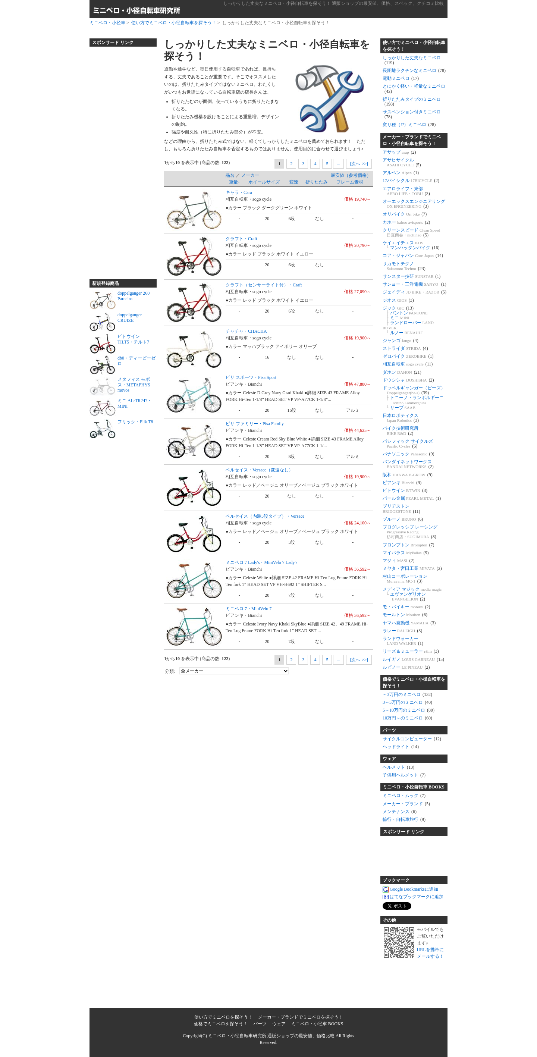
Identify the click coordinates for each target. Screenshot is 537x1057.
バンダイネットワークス (408, 464)
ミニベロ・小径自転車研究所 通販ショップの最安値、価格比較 (271, 1035)
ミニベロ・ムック (404, 795)
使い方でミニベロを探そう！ (223, 1017)
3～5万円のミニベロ (407, 702)
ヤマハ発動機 (409, 622)
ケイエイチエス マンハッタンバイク (411, 245)
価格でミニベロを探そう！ (221, 1023)
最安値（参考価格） (351, 175)
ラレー (402, 630)
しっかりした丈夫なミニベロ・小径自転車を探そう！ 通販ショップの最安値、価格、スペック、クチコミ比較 (333, 3)
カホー (406, 222)
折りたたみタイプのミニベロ (412, 102)
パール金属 (412, 498)
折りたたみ (316, 182)
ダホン (402, 372)
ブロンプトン (408, 545)
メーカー (250, 175)
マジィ (399, 560)
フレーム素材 (349, 182)
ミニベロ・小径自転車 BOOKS (414, 787)
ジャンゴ (400, 340)
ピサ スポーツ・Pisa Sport (251, 377)
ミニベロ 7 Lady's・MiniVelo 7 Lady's (261, 562)
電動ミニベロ (401, 78)
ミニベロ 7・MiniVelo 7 (248, 608)
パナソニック (408, 454)
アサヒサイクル (402, 162)
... (338, 163)
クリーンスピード (411, 233)
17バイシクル (411, 180)
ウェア (389, 758)
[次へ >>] (359, 163)
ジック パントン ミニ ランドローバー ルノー (408, 320)
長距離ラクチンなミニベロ (414, 70)
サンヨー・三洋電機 (414, 284)
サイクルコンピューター (412, 738)
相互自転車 (408, 364)
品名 (230, 175)
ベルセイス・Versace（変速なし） (259, 470)
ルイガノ (413, 659)
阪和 (408, 474)
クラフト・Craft (241, 238)
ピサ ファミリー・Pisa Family (255, 423)
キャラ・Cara (239, 192)
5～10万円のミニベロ (408, 710)
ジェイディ (414, 292)
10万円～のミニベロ (407, 718)
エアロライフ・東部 (406, 191)
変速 (293, 182)
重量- (234, 182)
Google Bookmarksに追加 (410, 890)
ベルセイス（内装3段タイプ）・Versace (265, 516)
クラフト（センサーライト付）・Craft (264, 285)
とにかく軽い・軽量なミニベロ (414, 89)
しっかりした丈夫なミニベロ (412, 60)
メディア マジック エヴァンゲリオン (412, 594)
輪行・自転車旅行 (404, 819)
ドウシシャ (408, 380)
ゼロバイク (408, 356)
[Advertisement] (119, 160)
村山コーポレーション (405, 579)
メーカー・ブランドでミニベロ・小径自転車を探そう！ (412, 140)
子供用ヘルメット (404, 775)
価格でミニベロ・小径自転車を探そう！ (414, 683)
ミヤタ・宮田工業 (412, 568)
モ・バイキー (406, 606)
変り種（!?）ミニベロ (409, 124)
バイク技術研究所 (400, 431)
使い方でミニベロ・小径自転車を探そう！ (173, 22)
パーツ (389, 730)
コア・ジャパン (413, 255)
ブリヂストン (401, 509)
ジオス (398, 300)
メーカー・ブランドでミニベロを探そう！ (300, 1017)
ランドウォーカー (403, 641)
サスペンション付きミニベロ (412, 114)
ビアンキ (402, 482)
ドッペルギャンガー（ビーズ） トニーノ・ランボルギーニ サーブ (414, 397)
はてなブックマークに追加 (413, 897)
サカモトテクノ (404, 266)
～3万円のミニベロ (407, 694)
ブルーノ (403, 519)
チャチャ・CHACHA (246, 331)
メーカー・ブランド (406, 803)
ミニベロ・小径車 (107, 22)
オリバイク (405, 214)
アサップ (399, 152)
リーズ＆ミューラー (411, 651)
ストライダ (405, 348)
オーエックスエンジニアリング (414, 204)
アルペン (401, 172)
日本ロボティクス (401, 418)
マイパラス (406, 552)
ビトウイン (405, 490)
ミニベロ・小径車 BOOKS (317, 1023)
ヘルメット (398, 767)
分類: (170, 671)
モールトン (405, 614)
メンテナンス (400, 811)
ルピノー (406, 667)
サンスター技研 (411, 276)
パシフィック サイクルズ (408, 444)
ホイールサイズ (264, 182)
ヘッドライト (401, 746)
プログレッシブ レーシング (410, 531)
